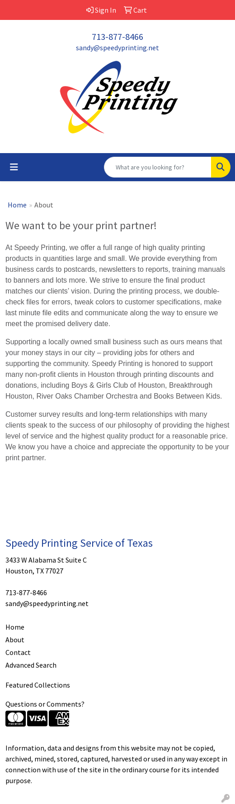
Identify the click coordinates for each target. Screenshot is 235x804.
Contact (18, 652)
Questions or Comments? (45, 703)
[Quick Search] (158, 167)
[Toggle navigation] (14, 167)
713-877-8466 (117, 36)
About (14, 639)
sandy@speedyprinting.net (117, 47)
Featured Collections (37, 684)
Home (17, 204)
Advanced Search (30, 664)
